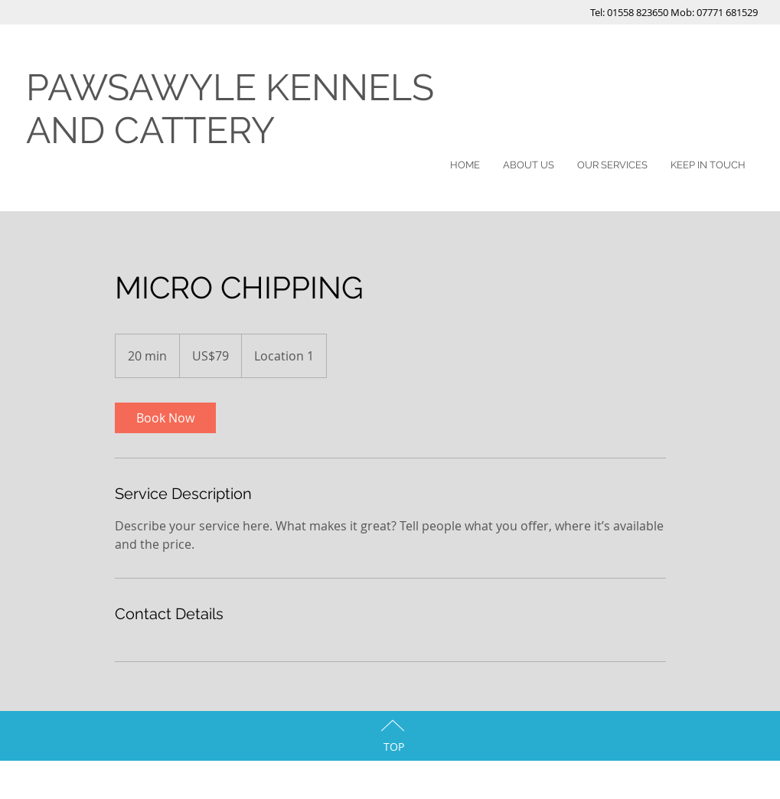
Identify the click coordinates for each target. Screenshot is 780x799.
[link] (165, 418)
